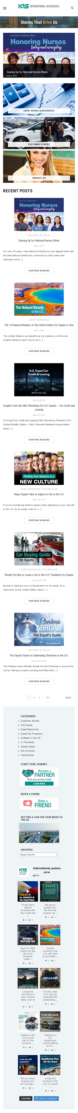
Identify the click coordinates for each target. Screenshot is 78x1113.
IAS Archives (28, 750)
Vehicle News (28, 746)
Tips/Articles (50, 489)
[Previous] (5, 55)
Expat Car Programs (31, 733)
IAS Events (39, 400)
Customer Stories (30, 720)
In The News (27, 742)
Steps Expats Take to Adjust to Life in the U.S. (39, 494)
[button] (4, 8)
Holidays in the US (39, 235)
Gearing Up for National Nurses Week (27, 72)
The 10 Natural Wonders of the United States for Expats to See (39, 325)
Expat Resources (39, 320)
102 (48, 698)
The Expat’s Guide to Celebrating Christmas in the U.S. (39, 655)
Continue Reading (39, 271)
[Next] (72, 55)
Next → (70, 698)
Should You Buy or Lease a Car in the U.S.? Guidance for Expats (39, 575)
